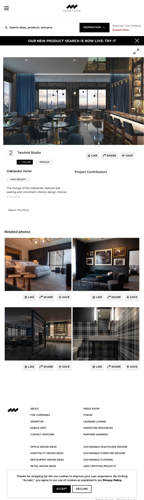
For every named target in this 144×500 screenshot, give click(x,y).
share (111, 155)
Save (66, 297)
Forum (87, 415)
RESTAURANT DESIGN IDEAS (47, 460)
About (34, 409)
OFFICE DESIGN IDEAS (43, 447)
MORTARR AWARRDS (95, 434)
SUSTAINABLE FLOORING (98, 460)
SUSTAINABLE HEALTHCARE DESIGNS (105, 447)
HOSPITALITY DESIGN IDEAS (46, 453)
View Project (18, 179)
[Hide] (137, 40)
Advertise (37, 422)
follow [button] (26, 162)
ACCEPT (61, 489)
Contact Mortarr (42, 434)
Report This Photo (18, 210)
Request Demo (120, 30)
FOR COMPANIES (40, 415)
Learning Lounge (94, 422)
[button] (6, 8)
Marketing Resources (98, 428)
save (129, 155)
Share (48, 297)
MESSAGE (44, 162)
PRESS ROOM (91, 409)
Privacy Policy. (112, 480)
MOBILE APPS (38, 428)
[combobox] (95, 27)
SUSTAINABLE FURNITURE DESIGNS (104, 453)
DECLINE (82, 489)
